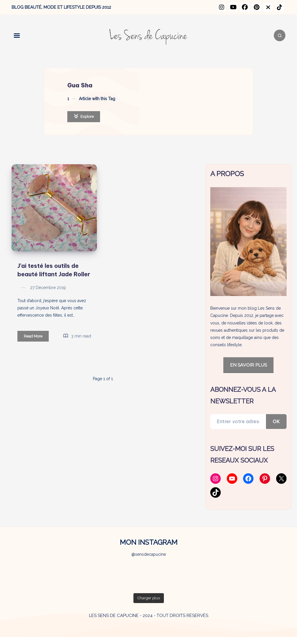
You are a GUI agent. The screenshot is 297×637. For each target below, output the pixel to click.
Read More (36, 337)
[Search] (279, 35)
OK (276, 421)
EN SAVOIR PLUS (248, 365)
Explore (84, 116)
